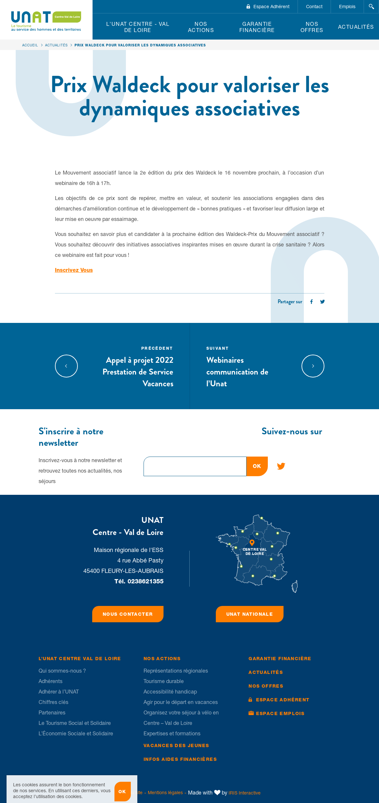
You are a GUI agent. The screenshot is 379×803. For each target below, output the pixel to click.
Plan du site (130, 792)
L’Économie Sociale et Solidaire (76, 733)
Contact (314, 6)
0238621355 (146, 581)
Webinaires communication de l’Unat (248, 366)
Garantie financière (257, 27)
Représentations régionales (176, 671)
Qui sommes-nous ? (62, 671)
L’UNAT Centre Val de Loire (80, 658)
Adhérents (50, 681)
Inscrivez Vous (74, 270)
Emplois (347, 6)
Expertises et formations (172, 733)
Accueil (30, 45)
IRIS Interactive (245, 792)
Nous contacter (128, 614)
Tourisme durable (164, 681)
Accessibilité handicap (170, 691)
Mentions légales (165, 792)
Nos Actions (201, 27)
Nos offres (312, 27)
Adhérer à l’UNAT (59, 691)
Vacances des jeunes (176, 745)
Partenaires (52, 712)
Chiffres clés (53, 702)
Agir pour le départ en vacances (181, 702)
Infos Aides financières (180, 759)
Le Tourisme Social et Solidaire (75, 723)
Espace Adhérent (271, 6)
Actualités (356, 27)
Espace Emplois (280, 713)
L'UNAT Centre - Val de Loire (138, 27)
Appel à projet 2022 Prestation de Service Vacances (131, 366)
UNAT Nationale (249, 614)
